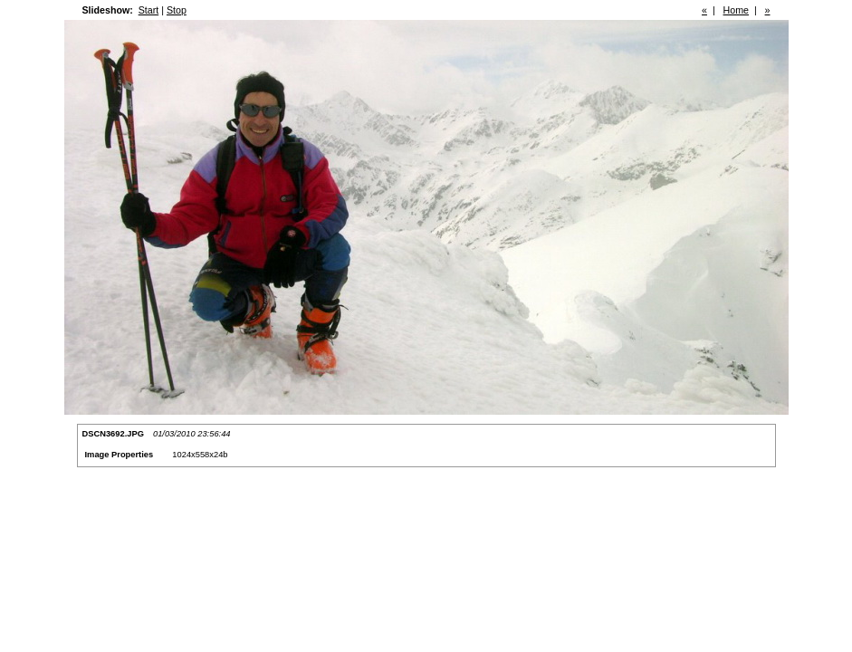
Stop (177, 10)
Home (736, 10)
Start (149, 10)
